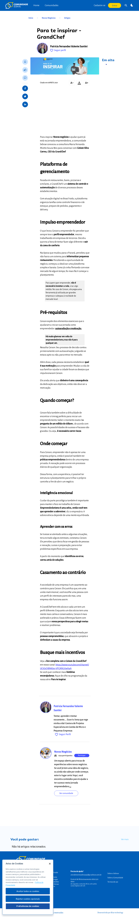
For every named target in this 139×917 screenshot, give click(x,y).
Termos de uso (113, 882)
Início (34, 18)
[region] (27, 887)
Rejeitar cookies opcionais (28, 898)
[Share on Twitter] (25, 96)
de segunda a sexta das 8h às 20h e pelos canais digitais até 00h (84, 885)
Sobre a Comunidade (115, 878)
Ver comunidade (66, 793)
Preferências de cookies (27, 906)
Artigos (67, 18)
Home (36, 5)
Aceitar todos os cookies (27, 891)
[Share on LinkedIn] (25, 104)
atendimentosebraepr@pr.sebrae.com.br (86, 875)
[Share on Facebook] (25, 88)
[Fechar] (50, 864)
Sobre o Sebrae (113, 873)
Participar (82, 755)
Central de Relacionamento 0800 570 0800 (84, 880)
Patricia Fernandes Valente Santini (68, 46)
